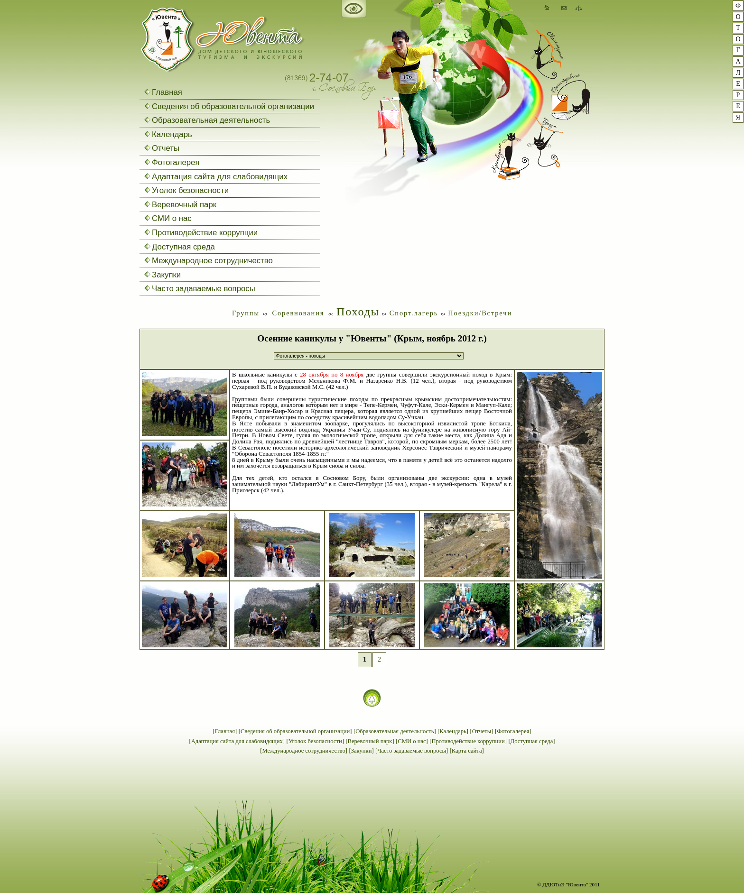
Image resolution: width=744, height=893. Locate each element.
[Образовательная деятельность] (394, 731)
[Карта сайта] (467, 750)
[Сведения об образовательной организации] (295, 731)
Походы (358, 311)
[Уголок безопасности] (315, 741)
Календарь (168, 134)
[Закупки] (361, 750)
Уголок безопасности (186, 190)
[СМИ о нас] (412, 741)
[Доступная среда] (531, 741)
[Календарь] (452, 731)
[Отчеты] (481, 731)
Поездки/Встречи (476, 313)
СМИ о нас (168, 218)
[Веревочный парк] (369, 741)
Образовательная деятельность (207, 120)
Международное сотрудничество (208, 260)
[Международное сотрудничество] (303, 750)
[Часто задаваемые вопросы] (411, 750)
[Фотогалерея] (513, 731)
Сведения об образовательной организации (229, 106)
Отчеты (161, 148)
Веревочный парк (180, 204)
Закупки (162, 274)
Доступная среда (179, 246)
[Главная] (225, 731)
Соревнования (297, 313)
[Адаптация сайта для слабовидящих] (237, 741)
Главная (163, 92)
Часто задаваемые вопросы (199, 288)
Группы (249, 313)
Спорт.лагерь (410, 313)
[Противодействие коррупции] (468, 741)
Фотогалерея (172, 162)
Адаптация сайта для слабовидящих (216, 176)
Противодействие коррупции (201, 232)
